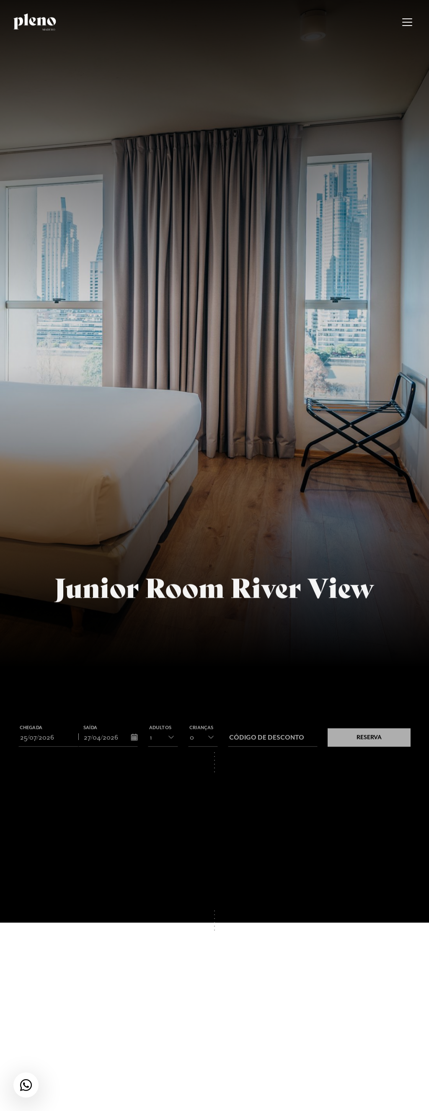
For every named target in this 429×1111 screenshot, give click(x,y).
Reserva (369, 741)
